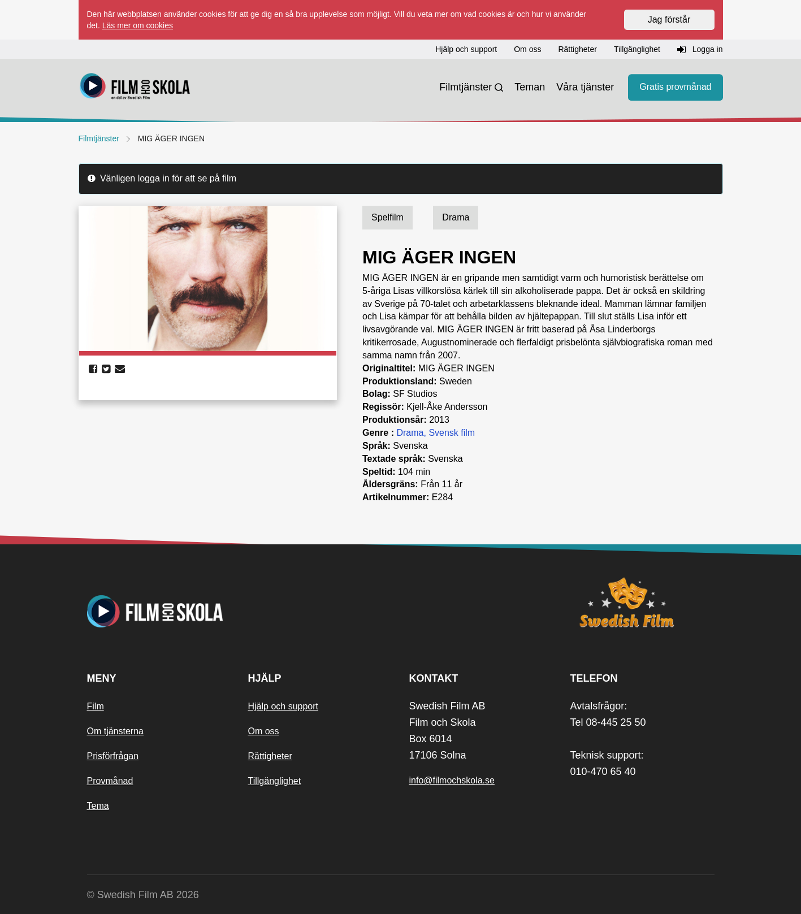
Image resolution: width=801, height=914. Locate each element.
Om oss (263, 731)
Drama (409, 432)
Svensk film (451, 432)
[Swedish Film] (642, 602)
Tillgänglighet (274, 781)
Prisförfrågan (113, 756)
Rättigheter (270, 756)
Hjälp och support (283, 706)
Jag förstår (669, 19)
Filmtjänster (465, 87)
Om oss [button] (527, 49)
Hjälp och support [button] (466, 49)
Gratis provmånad (675, 87)
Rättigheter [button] (577, 49)
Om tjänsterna (115, 731)
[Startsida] (135, 87)
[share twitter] (106, 369)
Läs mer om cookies (137, 25)
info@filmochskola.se (452, 780)
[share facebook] (93, 369)
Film (95, 706)
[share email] (120, 369)
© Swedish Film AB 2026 (143, 894)
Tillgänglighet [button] (637, 49)
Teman (529, 87)
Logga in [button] (700, 50)
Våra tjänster (585, 87)
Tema (98, 806)
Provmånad (110, 781)
